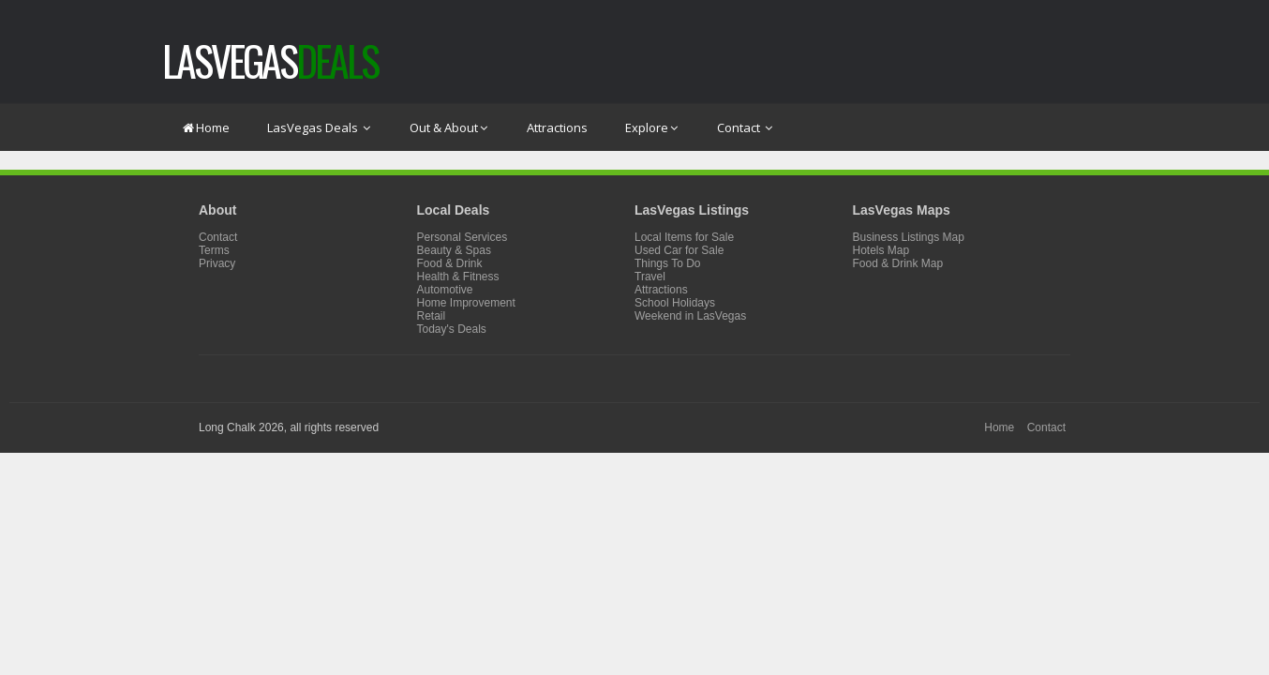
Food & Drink (450, 263)
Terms (214, 250)
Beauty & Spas (454, 250)
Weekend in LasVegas (690, 315)
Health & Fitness (458, 276)
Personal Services (462, 237)
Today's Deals (451, 329)
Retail (431, 315)
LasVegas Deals (319, 127)
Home (205, 127)
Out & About (449, 127)
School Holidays (674, 302)
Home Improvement (466, 302)
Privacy (217, 263)
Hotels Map (881, 250)
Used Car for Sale (679, 250)
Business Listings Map (908, 237)
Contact (745, 127)
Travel (649, 276)
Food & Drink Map (898, 263)
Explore (652, 127)
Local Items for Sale (684, 237)
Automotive (445, 289)
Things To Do (667, 263)
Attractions (557, 127)
